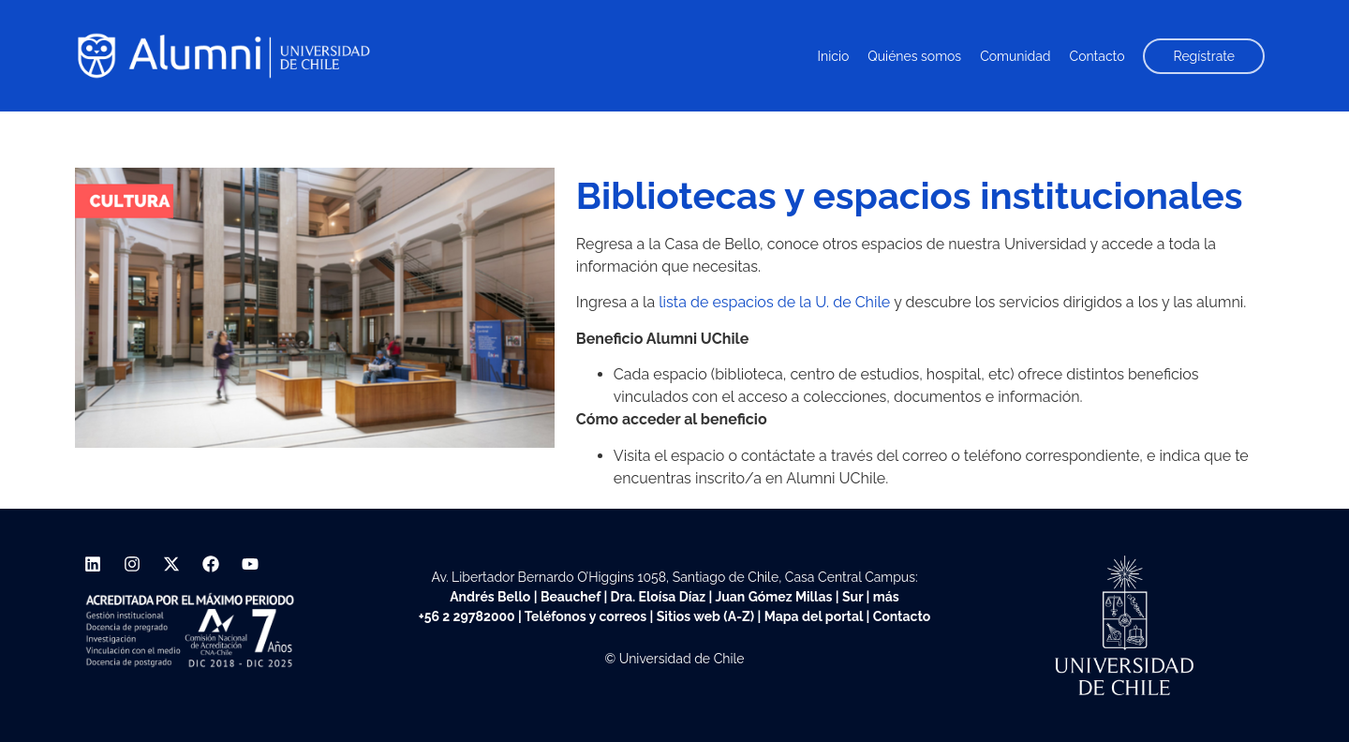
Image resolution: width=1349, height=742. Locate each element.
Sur (852, 596)
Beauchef (570, 596)
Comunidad (1015, 56)
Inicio (834, 56)
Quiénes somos (914, 56)
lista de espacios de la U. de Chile (774, 302)
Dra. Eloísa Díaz (658, 596)
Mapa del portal (813, 616)
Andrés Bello (490, 596)
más (886, 596)
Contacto (1097, 56)
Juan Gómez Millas (773, 596)
